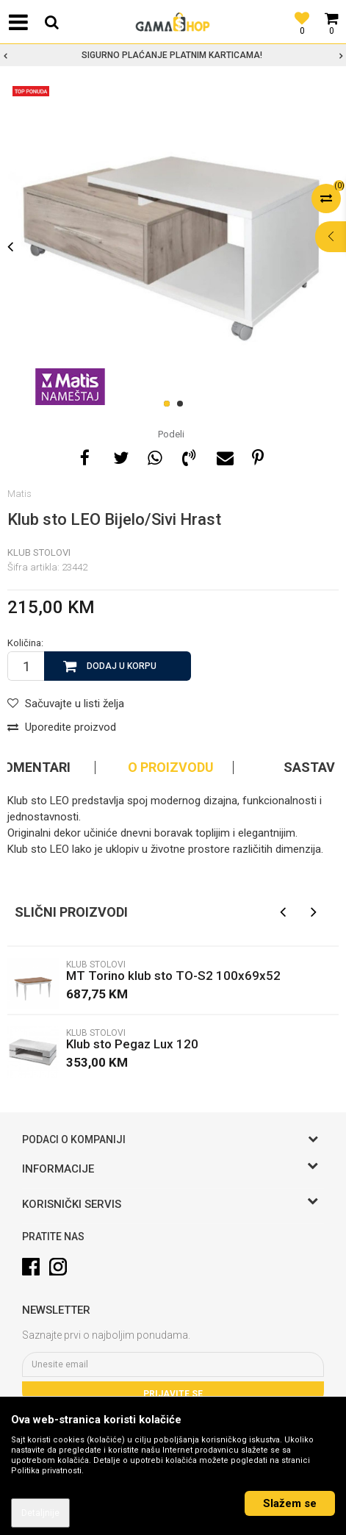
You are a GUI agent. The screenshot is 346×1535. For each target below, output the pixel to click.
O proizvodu (171, 767)
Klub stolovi (39, 552)
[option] (173, 55)
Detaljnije (40, 1513)
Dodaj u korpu (121, 666)
